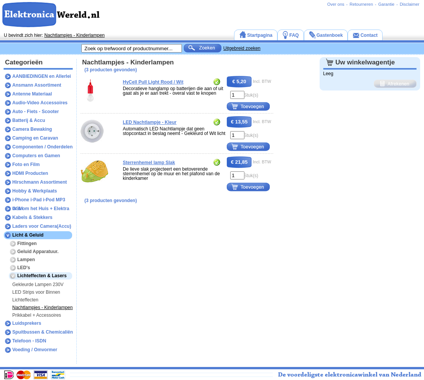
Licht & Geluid (27, 235)
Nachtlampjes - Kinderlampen (74, 35)
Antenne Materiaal (32, 94)
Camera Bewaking (32, 129)
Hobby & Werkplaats (34, 191)
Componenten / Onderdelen (42, 147)
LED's (23, 267)
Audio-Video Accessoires (40, 102)
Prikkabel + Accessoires (36, 315)
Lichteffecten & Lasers (42, 275)
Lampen (26, 259)
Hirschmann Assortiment (39, 182)
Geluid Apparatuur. (38, 251)
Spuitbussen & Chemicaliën (42, 332)
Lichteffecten (25, 300)
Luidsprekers (26, 323)
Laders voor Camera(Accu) (41, 226)
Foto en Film (26, 164)
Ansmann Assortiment (36, 85)
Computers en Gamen (36, 155)
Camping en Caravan (35, 138)
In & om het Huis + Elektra (40, 208)
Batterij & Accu (28, 120)
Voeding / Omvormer (34, 349)
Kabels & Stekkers (32, 217)
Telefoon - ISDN (29, 341)
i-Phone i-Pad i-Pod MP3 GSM (38, 200)
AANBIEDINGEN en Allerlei (41, 76)
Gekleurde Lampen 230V (37, 284)
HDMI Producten (30, 173)
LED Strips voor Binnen (36, 292)
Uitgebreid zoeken (242, 48)
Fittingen (27, 243)
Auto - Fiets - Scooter (35, 111)
